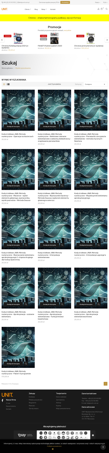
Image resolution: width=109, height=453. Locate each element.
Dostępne (95, 84)
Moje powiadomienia (63, 408)
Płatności (32, 406)
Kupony (58, 406)
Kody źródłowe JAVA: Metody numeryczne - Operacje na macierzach (17, 135)
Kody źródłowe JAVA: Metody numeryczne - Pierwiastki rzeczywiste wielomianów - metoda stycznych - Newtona (90, 137)
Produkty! (65, 2)
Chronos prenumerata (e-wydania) (88, 46)
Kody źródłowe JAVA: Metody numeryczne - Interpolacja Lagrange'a (90, 254)
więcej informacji (74, 18)
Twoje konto (61, 393)
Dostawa (32, 397)
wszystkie (67, 30)
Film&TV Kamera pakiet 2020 (50, 46)
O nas (8, 403)
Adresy (58, 403)
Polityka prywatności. (54, 446)
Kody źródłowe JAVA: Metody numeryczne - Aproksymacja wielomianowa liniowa (86, 314)
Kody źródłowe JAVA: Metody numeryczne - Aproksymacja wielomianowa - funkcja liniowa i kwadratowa (51, 315)
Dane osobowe (61, 397)
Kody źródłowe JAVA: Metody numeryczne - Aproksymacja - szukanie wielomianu (18, 314)
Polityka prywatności (35, 400)
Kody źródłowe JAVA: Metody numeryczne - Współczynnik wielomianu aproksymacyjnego (90, 195)
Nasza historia (11, 406)
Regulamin (32, 403)
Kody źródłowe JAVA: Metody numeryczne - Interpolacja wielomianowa (50, 255)
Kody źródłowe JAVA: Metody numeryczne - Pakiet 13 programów (16, 372)
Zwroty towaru (34, 408)
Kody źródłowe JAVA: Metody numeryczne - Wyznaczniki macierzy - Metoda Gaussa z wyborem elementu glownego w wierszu (53, 196)
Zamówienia (60, 400)
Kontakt (8, 409)
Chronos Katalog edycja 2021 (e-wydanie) (15, 47)
